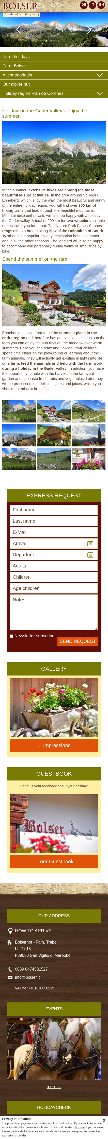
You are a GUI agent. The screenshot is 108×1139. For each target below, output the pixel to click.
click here (79, 1127)
